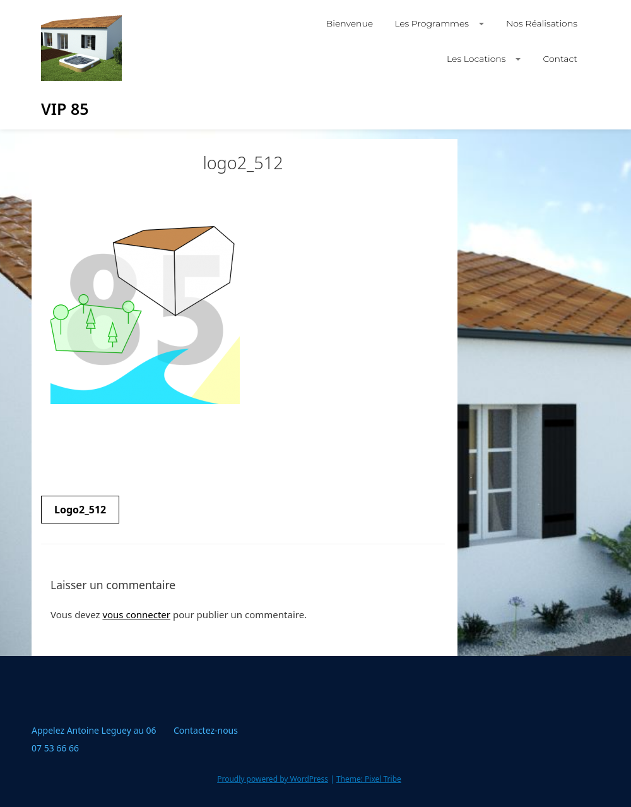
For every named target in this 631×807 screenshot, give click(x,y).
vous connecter (136, 614)
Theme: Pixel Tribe (368, 779)
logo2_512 (80, 510)
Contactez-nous (206, 730)
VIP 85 (65, 108)
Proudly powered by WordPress (272, 779)
